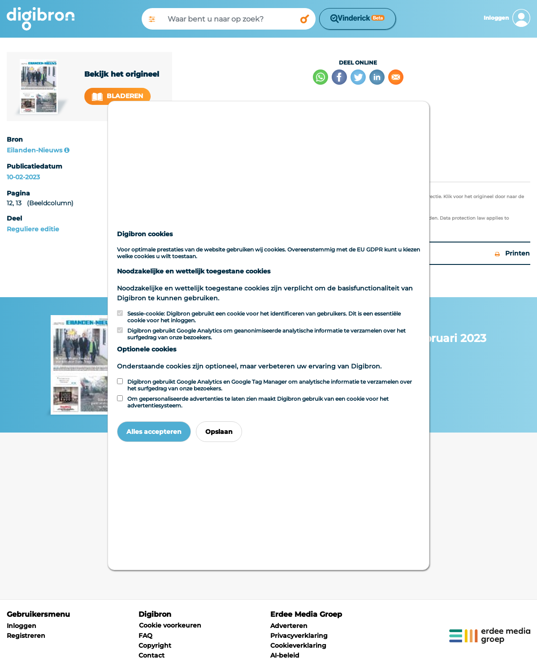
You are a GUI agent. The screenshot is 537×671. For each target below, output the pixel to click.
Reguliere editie (33, 229)
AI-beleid (284, 655)
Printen (512, 253)
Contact (152, 655)
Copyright (155, 645)
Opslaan (219, 432)
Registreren (26, 636)
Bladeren (117, 96)
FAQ (145, 636)
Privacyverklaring (299, 636)
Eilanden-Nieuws (34, 150)
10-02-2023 (23, 177)
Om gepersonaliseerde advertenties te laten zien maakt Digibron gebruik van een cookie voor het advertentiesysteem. (258, 402)
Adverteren (288, 626)
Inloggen (21, 626)
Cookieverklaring (298, 645)
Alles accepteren (154, 432)
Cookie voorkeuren (170, 625)
